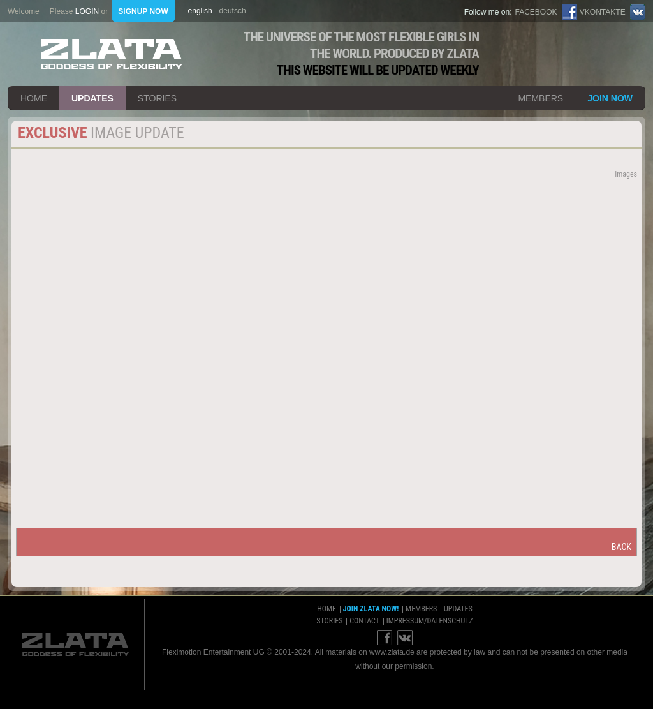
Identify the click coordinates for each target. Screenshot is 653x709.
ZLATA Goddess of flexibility (111, 54)
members (540, 98)
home (33, 98)
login (87, 11)
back (621, 547)
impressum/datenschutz (429, 620)
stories (157, 98)
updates (92, 98)
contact (364, 620)
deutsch (232, 10)
